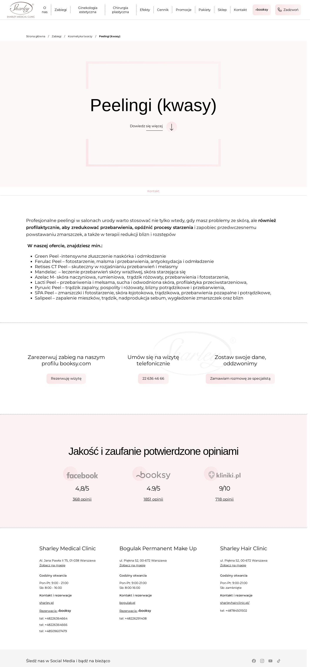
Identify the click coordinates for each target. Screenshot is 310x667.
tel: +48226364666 (53, 625)
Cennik (163, 10)
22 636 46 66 (153, 378)
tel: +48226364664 (53, 618)
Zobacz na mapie (52, 565)
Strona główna (35, 36)
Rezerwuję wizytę (66, 378)
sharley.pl (46, 603)
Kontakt (240, 10)
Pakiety (205, 10)
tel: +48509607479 (53, 631)
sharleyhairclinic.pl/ (235, 603)
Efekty (145, 10)
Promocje (183, 10)
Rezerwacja (55, 611)
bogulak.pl (127, 603)
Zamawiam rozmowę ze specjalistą (240, 378)
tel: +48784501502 (233, 611)
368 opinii (82, 499)
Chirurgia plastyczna (120, 10)
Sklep (222, 10)
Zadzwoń (288, 10)
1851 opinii (153, 499)
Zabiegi (61, 10)
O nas (44, 10)
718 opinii (224, 499)
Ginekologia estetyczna (87, 10)
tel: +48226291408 (133, 618)
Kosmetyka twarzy (80, 36)
